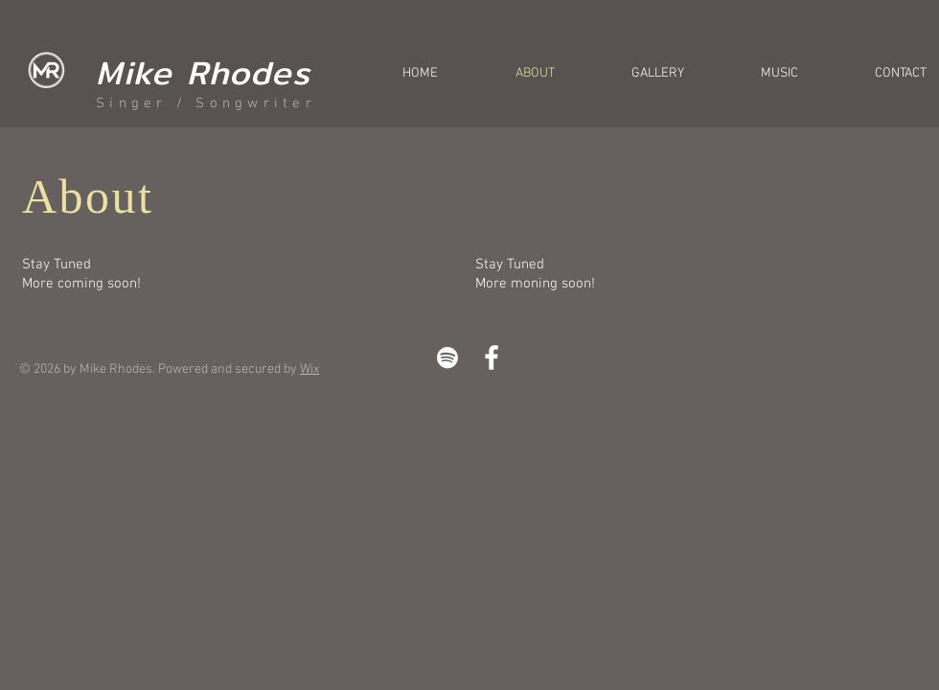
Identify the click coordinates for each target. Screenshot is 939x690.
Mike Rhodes (203, 72)
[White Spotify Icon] (447, 357)
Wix (309, 369)
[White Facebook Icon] (491, 357)
